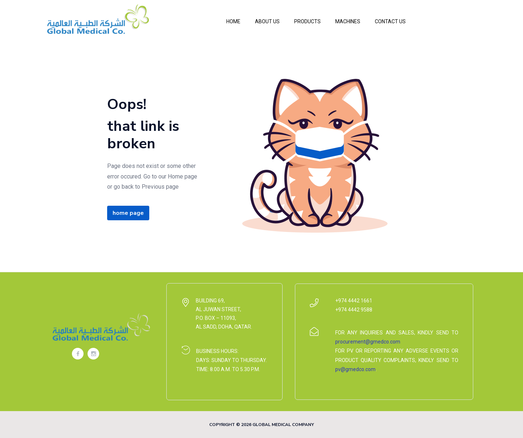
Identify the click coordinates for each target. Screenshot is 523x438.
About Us (267, 21)
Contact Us (390, 21)
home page (128, 213)
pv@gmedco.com (355, 369)
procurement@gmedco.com (367, 342)
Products (307, 21)
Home (233, 21)
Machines (347, 21)
